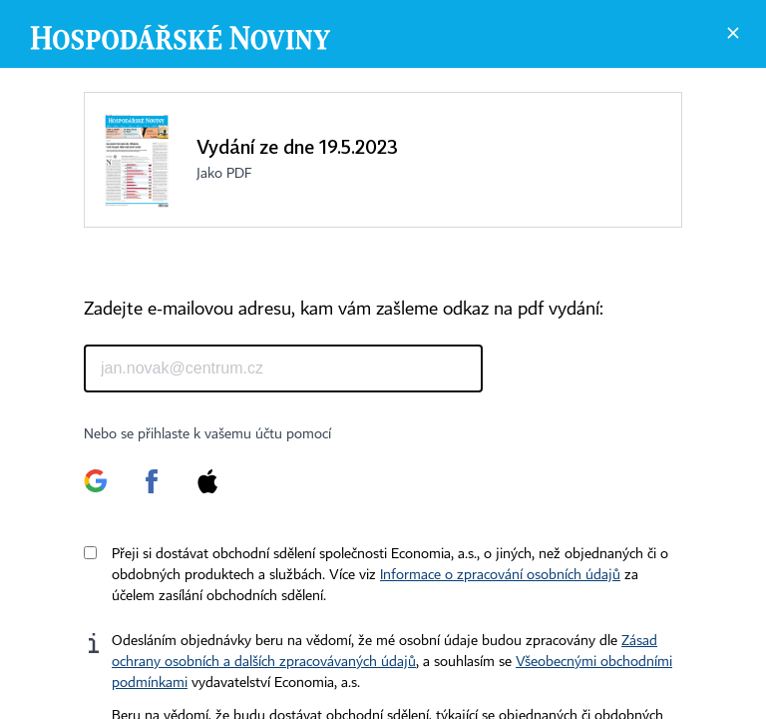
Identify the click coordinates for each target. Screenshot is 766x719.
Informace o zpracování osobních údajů (500, 575)
